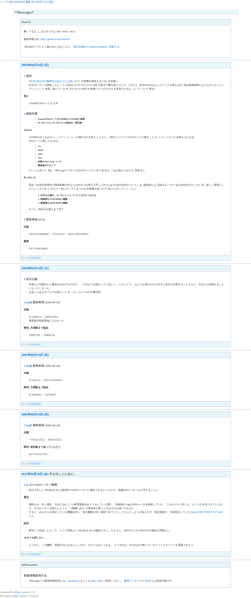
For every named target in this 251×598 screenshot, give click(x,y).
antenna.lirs (74, 580)
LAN (30, 484)
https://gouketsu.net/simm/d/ (55, 39)
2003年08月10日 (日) (35, 65)
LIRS (146, 580)
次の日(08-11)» (39, 1)
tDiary (17, 592)
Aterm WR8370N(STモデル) (205, 512)
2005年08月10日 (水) (35, 355)
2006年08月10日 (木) (35, 414)
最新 (28, 1)
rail (29, 302)
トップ (4, 1)
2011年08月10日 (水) (35, 474)
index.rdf (95, 580)
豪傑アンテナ (131, 580)
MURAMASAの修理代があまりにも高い (52, 81)
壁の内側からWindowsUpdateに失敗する (96, 46)
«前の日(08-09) (16, 1)
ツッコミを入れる (31, 257)
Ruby (15, 596)
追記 (51, 1)
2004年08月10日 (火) (35, 268)
